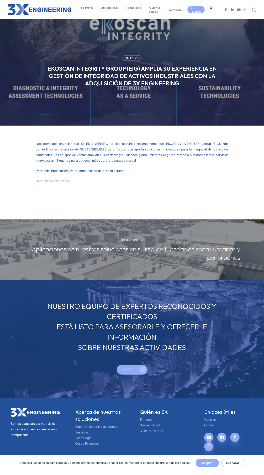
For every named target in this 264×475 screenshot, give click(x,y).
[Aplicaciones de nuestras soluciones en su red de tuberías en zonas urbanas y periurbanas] (132, 249)
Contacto (211, 425)
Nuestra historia (151, 431)
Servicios (82, 432)
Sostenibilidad (150, 425)
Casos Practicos (87, 443)
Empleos (146, 419)
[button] (132, 370)
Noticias (132, 58)
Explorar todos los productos (96, 427)
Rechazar (232, 463)
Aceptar (207, 463)
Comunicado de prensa (53, 181)
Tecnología (83, 438)
